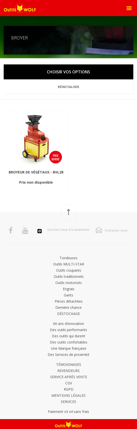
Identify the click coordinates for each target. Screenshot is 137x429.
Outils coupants (68, 270)
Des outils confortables (68, 342)
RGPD (68, 389)
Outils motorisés (68, 282)
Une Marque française (68, 348)
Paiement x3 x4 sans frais (68, 411)
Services (68, 401)
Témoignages (68, 364)
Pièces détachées (69, 301)
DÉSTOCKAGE (68, 313)
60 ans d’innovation (68, 323)
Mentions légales (68, 395)
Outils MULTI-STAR (68, 264)
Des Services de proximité (68, 354)
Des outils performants (68, 329)
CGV (68, 383)
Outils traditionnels (69, 276)
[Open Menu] (129, 8)
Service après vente (68, 376)
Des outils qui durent (68, 336)
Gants (68, 295)
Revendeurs (68, 370)
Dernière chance (68, 307)
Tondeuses (68, 258)
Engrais (68, 288)
